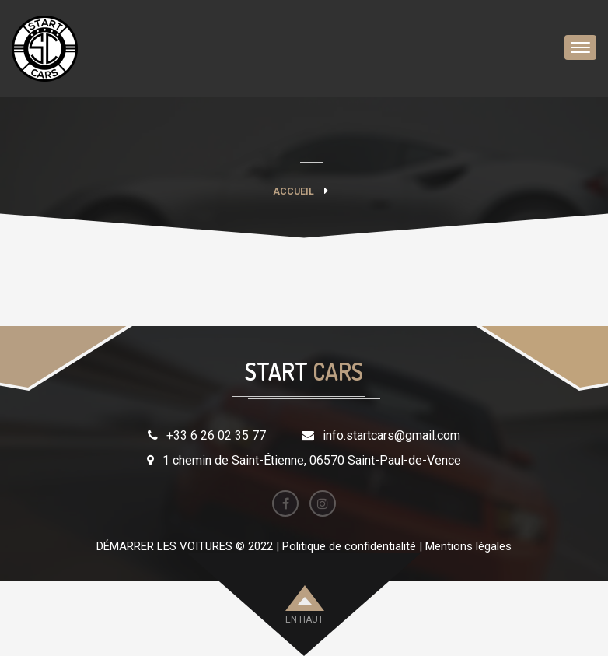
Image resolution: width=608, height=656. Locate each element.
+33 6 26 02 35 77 (216, 435)
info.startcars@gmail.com (391, 435)
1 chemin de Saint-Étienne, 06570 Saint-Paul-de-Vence (311, 460)
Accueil (293, 191)
